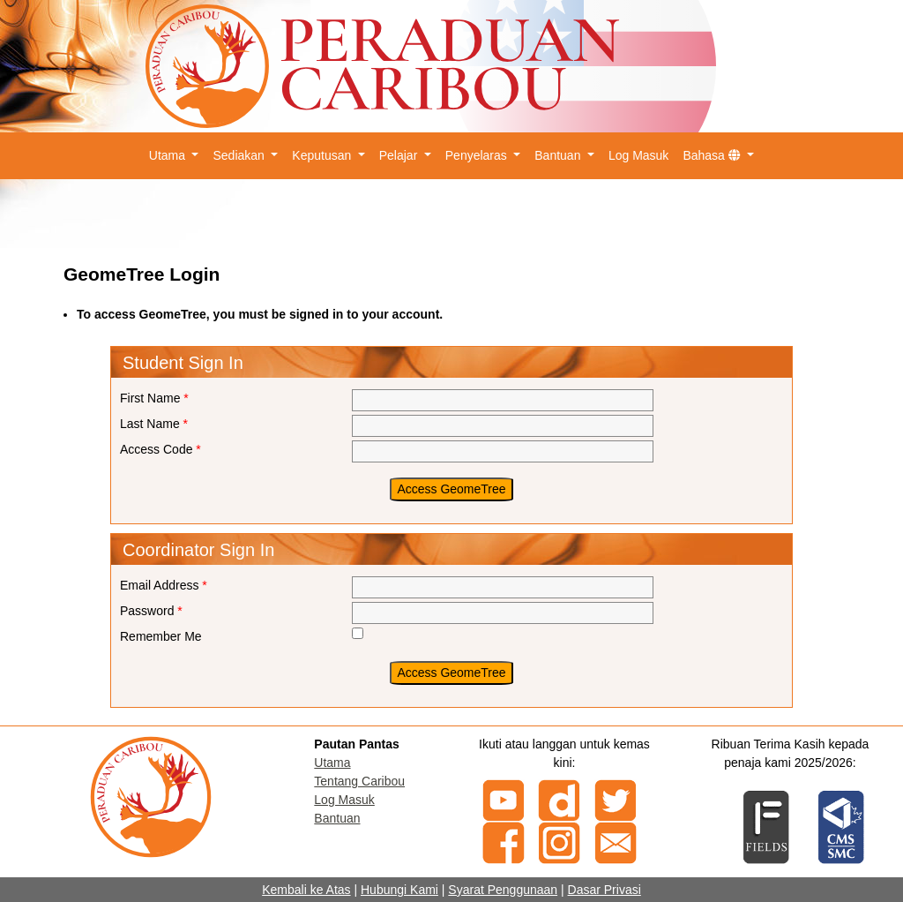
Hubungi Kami (399, 890)
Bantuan (337, 818)
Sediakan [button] (240, 155)
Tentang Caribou (359, 781)
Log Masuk (638, 155)
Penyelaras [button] (478, 155)
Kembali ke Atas (306, 890)
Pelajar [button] (400, 155)
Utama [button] (169, 155)
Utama (332, 762)
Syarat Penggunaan (502, 890)
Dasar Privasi (604, 890)
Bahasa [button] (713, 155)
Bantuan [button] (559, 155)
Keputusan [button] (323, 155)
